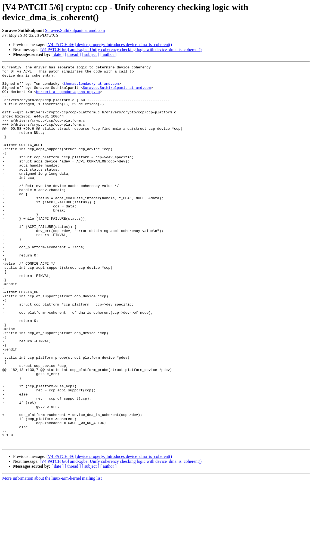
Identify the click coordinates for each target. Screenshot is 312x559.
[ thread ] (73, 54)
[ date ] (57, 54)
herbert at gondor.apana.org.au (68, 97)
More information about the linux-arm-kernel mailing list (52, 554)
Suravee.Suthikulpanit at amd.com (75, 30)
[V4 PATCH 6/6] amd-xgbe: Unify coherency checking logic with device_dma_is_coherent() (121, 49)
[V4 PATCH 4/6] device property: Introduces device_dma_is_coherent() (109, 44)
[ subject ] (90, 54)
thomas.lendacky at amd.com (91, 87)
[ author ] (108, 54)
